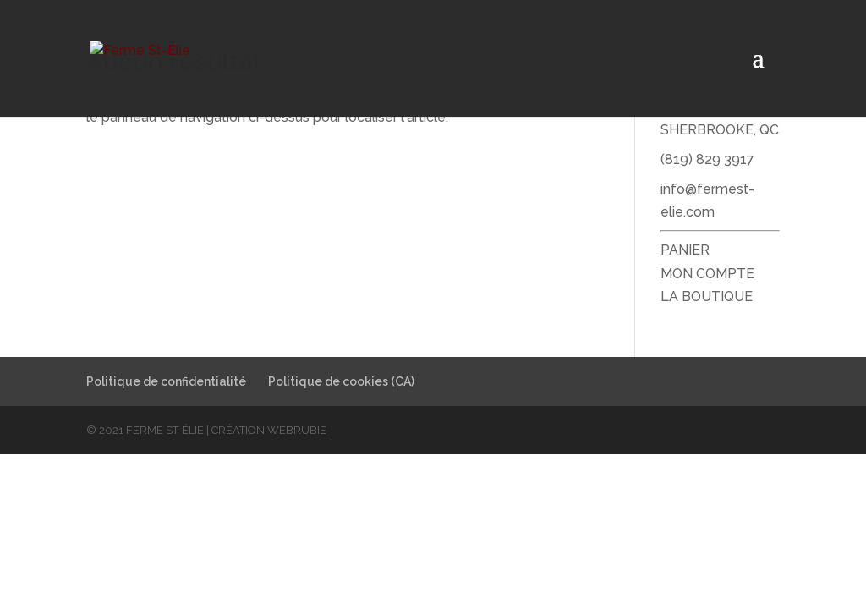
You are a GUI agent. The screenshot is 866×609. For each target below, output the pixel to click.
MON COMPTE (707, 274)
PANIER (685, 250)
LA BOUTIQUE (706, 296)
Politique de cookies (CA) (341, 381)
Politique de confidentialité (166, 381)
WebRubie (296, 430)
